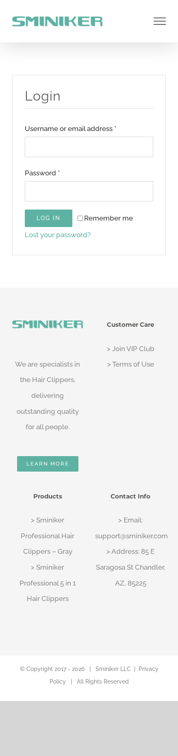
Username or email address (71, 129)
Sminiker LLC (113, 669)
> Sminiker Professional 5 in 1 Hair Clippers (48, 583)
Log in (49, 218)
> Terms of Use (130, 364)
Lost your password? (58, 235)
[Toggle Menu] (160, 21)
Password (42, 173)
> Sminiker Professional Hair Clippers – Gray (47, 535)
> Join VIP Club (130, 349)
